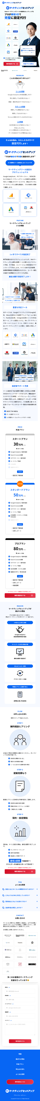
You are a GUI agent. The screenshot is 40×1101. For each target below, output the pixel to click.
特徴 (20, 1054)
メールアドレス (9, 1003)
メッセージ (8, 1020)
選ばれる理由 (20, 1059)
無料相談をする (10, 64)
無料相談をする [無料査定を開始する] (20, 595)
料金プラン (20, 1064)
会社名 (7, 987)
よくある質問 (20, 1074)
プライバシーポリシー (20, 1095)
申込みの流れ (20, 1069)
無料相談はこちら (20, 1082)
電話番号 (8, 1012)
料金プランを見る (28, 64)
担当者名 (8, 995)
